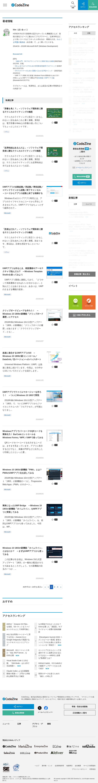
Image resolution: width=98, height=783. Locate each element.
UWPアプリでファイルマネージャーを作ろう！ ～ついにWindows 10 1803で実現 (22, 393)
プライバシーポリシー (79, 769)
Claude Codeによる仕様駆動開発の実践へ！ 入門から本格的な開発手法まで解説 (18, 673)
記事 (75, 204)
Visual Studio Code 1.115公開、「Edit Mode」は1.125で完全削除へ (18, 663)
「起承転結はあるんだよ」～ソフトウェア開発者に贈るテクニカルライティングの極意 (23, 149)
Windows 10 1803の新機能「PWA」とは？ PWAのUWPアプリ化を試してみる (23, 471)
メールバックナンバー (45, 712)
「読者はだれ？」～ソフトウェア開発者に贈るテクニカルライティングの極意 (23, 230)
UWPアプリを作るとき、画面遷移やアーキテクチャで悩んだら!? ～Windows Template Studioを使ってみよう (23, 271)
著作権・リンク (47, 766)
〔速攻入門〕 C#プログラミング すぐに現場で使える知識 (34, 61)
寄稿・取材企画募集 (80, 707)
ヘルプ (37, 766)
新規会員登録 (81, 176)
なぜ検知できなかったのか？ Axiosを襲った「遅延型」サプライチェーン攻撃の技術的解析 (83, 90)
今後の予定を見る (81, 315)
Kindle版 (40, 78)
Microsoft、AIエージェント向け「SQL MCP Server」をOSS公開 (18, 652)
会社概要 (78, 766)
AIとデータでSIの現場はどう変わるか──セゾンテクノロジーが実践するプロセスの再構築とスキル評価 (82, 253)
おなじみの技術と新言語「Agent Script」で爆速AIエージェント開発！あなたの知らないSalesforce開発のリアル (82, 227)
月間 (88, 33)
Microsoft (7, 213)
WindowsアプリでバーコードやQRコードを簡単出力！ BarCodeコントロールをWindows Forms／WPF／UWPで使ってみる (23, 434)
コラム (6, 132)
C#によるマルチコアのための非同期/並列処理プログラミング (35, 66)
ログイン (81, 183)
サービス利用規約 (89, 766)
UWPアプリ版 (49, 78)
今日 (75, 33)
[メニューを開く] (5, 5)
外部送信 (92, 769)
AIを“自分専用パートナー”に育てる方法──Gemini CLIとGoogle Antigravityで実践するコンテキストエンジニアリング (18, 639)
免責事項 (69, 766)
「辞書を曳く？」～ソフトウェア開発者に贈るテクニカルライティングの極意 (23, 110)
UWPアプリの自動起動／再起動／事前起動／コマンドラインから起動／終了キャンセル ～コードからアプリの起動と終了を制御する (23, 190)
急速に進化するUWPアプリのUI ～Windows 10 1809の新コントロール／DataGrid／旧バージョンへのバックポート (22, 356)
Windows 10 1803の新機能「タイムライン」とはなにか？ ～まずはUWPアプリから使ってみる (23, 551)
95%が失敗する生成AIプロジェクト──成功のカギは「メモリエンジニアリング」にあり (82, 265)
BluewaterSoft (17, 54)
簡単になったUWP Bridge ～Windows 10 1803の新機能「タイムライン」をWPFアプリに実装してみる (22, 508)
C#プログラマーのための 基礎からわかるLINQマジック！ (34, 71)
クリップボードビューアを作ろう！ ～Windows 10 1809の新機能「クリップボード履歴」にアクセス (23, 314)
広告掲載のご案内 (80, 713)
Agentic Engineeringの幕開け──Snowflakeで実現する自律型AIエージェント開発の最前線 (81, 215)
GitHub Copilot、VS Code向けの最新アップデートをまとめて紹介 (50, 665)
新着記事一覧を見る (82, 274)
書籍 (49, 724)
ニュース (89, 204)
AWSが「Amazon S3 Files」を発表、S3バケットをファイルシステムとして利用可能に (18, 626)
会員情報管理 (59, 766)
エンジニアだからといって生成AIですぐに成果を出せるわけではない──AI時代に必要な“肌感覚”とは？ (82, 241)
